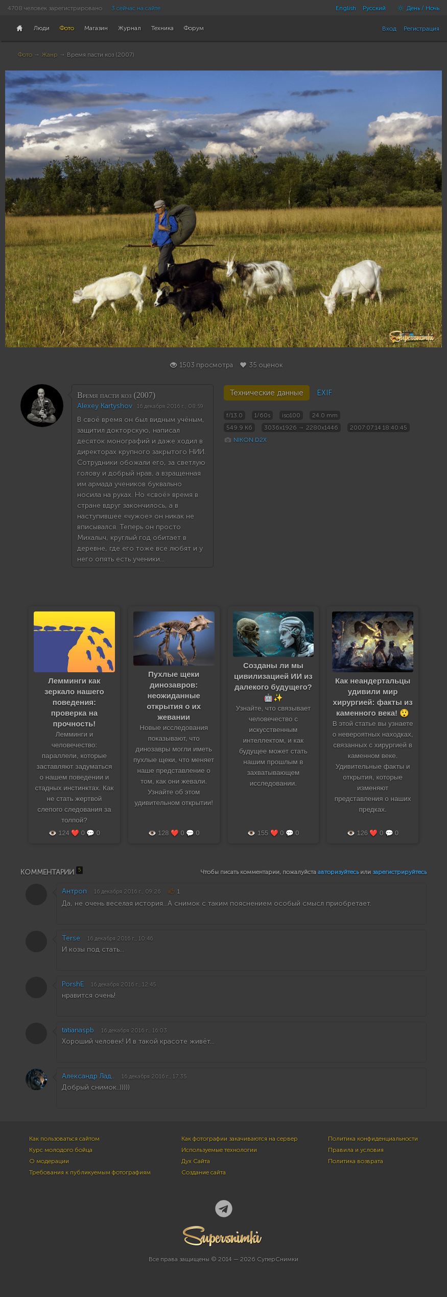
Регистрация (421, 28)
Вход (389, 28)
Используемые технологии (219, 1149)
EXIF (324, 392)
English (346, 8)
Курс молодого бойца (60, 1149)
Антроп (74, 891)
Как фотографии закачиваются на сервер (239, 1138)
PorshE (73, 984)
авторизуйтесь (338, 872)
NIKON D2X (250, 439)
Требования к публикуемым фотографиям (90, 1172)
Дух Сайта (195, 1161)
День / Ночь (415, 8)
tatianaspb (78, 1030)
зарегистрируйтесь (399, 872)
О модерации (49, 1161)
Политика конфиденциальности (373, 1138)
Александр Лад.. (88, 1076)
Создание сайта (203, 1172)
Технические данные (266, 392)
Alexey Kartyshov (104, 406)
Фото (25, 54)
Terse (71, 938)
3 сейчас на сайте (135, 8)
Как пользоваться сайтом (64, 1138)
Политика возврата (355, 1161)
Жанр (49, 54)
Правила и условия (356, 1149)
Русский (374, 8)
